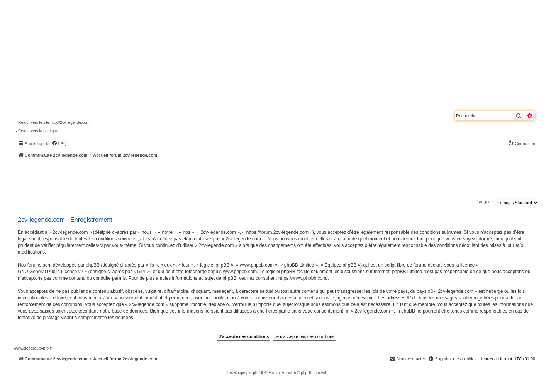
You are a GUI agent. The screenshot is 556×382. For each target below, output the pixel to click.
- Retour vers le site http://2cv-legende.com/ (53, 122)
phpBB (258, 372)
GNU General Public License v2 (50, 271)
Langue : (484, 201)
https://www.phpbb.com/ (302, 278)
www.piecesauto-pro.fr (33, 348)
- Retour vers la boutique (37, 131)
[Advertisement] (207, 179)
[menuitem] (59, 143)
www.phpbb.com (240, 271)
